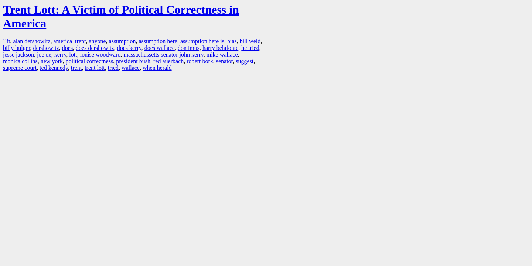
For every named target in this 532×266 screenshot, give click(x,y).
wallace (131, 68)
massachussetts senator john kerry (163, 54)
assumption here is (202, 41)
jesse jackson (18, 54)
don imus (189, 48)
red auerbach (168, 61)
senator (224, 61)
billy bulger (16, 48)
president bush (133, 61)
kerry (60, 54)
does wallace (159, 48)
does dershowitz (95, 48)
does (67, 48)
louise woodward (100, 54)
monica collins (20, 61)
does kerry (129, 48)
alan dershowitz (32, 41)
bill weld (250, 41)
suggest (244, 61)
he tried (250, 48)
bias (232, 41)
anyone (97, 41)
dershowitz (46, 48)
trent (76, 68)
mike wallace (222, 54)
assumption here (158, 41)
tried (113, 68)
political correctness (89, 61)
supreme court (20, 68)
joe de (44, 54)
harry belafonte (220, 48)
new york (52, 61)
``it (6, 41)
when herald (157, 68)
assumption (122, 41)
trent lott (95, 68)
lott (73, 54)
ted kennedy (54, 68)
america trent (69, 41)
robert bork (200, 61)
